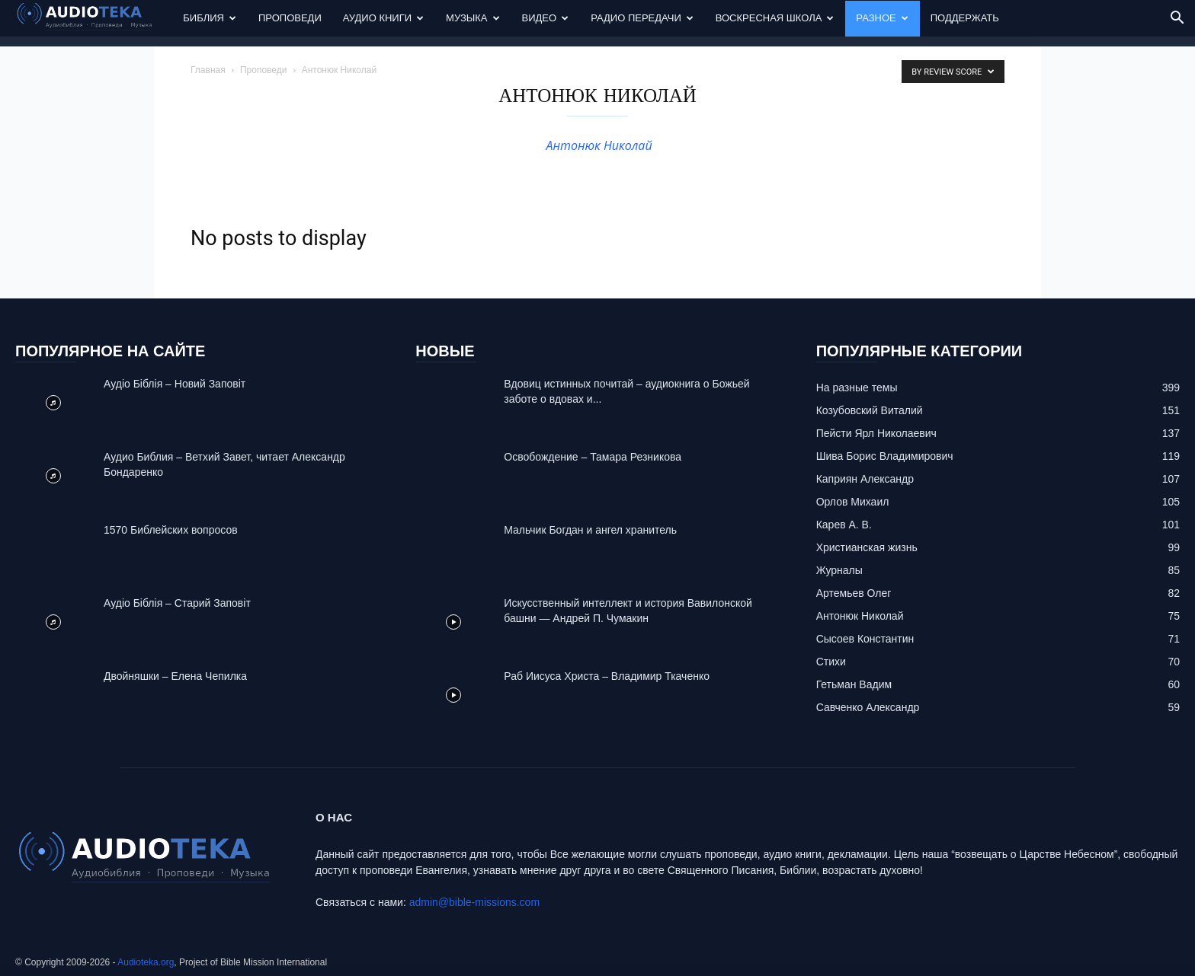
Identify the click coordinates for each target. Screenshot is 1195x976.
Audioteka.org (145, 962)
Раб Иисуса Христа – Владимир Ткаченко (607, 676)
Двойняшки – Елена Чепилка (175, 676)
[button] (1176, 19)
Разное (882, 18)
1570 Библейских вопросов (171, 530)
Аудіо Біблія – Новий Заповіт (174, 384)
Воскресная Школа (775, 18)
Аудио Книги (383, 18)
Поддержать (965, 18)
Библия (209, 18)
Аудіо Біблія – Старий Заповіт (177, 603)
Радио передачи (642, 18)
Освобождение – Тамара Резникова (592, 457)
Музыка (472, 18)
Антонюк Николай (597, 145)
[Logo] (93, 18)
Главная (208, 70)
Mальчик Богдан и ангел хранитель (590, 530)
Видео (545, 18)
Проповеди (290, 18)
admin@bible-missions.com (474, 902)
